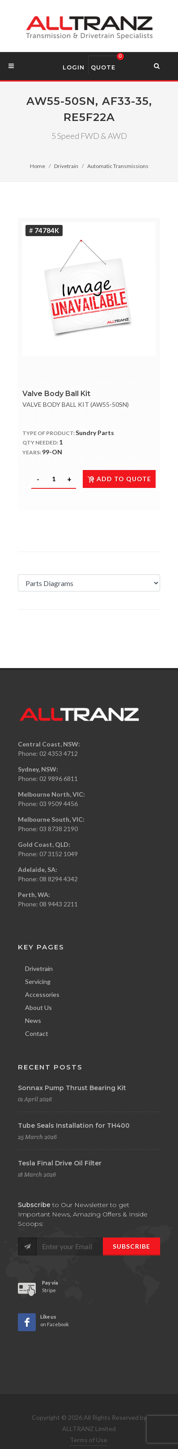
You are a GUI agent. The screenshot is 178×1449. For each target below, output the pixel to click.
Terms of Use (88, 1440)
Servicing (38, 981)
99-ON (52, 452)
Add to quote (119, 479)
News (33, 1020)
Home (37, 166)
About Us (38, 1007)
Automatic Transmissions (117, 166)
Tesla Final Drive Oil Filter (60, 1163)
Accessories (42, 994)
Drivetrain (66, 166)
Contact (36, 1033)
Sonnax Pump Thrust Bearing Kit (72, 1088)
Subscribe (131, 1246)
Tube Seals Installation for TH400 (74, 1125)
